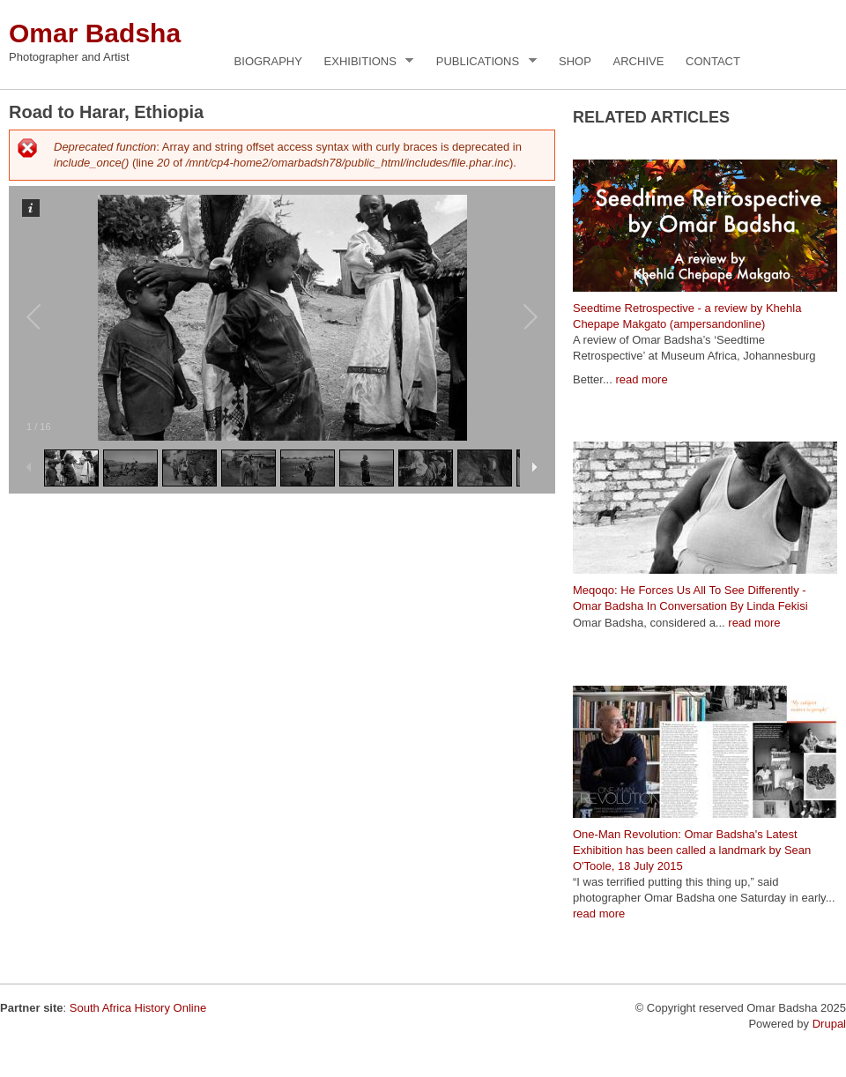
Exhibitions (364, 62)
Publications (482, 62)
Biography (268, 61)
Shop (575, 61)
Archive (638, 61)
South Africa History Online (138, 1007)
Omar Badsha (95, 33)
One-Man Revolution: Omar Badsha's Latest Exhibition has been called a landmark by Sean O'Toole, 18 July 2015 (692, 850)
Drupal (829, 1023)
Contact (713, 61)
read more (641, 379)
